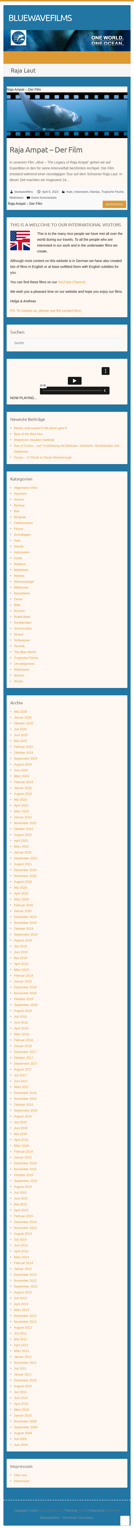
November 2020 (25, 876)
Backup (19, 505)
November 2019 (25, 923)
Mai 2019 (20, 958)
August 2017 (23, 1069)
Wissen (19, 675)
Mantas (95, 192)
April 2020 (21, 893)
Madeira (19, 564)
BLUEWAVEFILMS (40, 17)
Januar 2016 (23, 1157)
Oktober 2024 (23, 752)
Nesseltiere (22, 593)
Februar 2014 (23, 1263)
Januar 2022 (23, 852)
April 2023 (21, 805)
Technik (19, 646)
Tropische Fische (112, 192)
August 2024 (23, 764)
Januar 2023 (23, 817)
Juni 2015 (21, 1198)
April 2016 (21, 1140)
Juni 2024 (21, 770)
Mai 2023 (20, 799)
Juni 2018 (21, 1022)
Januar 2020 (23, 911)
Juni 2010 (21, 1398)
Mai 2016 (20, 1134)
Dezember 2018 (25, 987)
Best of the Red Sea (28, 434)
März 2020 (21, 899)
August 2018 (23, 1011)
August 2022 (23, 835)
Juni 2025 (21, 735)
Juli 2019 (20, 946)
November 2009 (25, 1421)
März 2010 (21, 1409)
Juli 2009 (20, 1439)
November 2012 (25, 1321)
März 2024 (21, 776)
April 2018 (21, 1028)
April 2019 (21, 964)
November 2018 (25, 993)
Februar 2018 (23, 1040)
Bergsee (20, 517)
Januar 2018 (23, 1046)
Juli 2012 (20, 1333)
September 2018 (25, 1005)
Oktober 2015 (23, 1175)
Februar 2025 (23, 747)
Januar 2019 (23, 981)
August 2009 (23, 1433)
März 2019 (21, 969)
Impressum (22, 1481)
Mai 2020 (20, 887)
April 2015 (21, 1210)
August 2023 (23, 794)
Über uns (20, 1475)
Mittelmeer (21, 587)
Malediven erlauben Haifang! (34, 440)
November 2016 (25, 1099)
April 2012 (21, 1345)
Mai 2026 (20, 711)
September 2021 (25, 858)
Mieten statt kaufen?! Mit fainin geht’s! (40, 428)
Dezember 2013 (25, 1275)
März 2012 (21, 1351)
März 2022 (21, 846)
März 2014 (21, 1257)
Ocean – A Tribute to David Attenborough (43, 457)
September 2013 (25, 1286)
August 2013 (23, 1292)
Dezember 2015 (25, 1163)
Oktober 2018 (23, 999)
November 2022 (25, 823)
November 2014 (25, 1228)
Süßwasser (22, 640)
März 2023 (21, 811)
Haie (69, 192)
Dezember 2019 (25, 917)
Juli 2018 (20, 1016)
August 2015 (23, 1187)
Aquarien (20, 493)
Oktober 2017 (23, 1057)
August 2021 (23, 864)
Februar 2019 (23, 975)
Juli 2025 (20, 729)
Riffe (17, 605)
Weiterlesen (114, 204)
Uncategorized (24, 664)
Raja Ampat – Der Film (46, 149)
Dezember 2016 (25, 1093)
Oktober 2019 (23, 928)
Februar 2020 (23, 905)
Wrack (18, 681)
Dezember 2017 (25, 1052)
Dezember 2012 (25, 1316)
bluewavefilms (23, 192)
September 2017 (25, 1063)
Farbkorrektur (23, 523)
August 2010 (23, 1386)
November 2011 (25, 1362)
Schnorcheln (23, 628)
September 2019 (25, 934)
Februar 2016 (23, 1151)
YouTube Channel (71, 282)
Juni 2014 (21, 1245)
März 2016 (21, 1145)
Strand (18, 634)
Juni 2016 (21, 1128)
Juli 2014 (20, 1239)
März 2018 (21, 1034)
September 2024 (25, 758)
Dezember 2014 (25, 1222)
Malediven (21, 570)
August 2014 (23, 1233)
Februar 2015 (23, 1216)
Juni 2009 (21, 1445)
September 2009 (25, 1427)
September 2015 (25, 1181)
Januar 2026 (23, 717)
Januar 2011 (23, 1374)
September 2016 (25, 1110)
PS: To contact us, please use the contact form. (46, 311)
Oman (18, 599)
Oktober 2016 (23, 1104)
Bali (16, 511)
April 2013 (21, 1304)
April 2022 (21, 840)
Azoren (19, 499)
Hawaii (19, 546)
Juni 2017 (21, 1081)
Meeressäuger (24, 581)
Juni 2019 (21, 952)
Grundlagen (22, 534)
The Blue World (25, 652)
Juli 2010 (20, 1392)
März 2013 (21, 1310)
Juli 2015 (20, 1192)
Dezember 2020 (25, 870)
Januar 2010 (23, 1415)
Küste (18, 558)
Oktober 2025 (23, 723)
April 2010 (21, 1404)
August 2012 (23, 1327)
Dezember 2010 (25, 1380)
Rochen (19, 611)
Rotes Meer (22, 617)
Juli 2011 (20, 1368)
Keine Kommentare (44, 197)
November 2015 (25, 1169)
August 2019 (23, 940)
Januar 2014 (23, 1269)
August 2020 (23, 882)
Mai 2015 (20, 1204)
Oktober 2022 (23, 829)
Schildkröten (23, 622)
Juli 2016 (20, 1122)
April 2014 (21, 1251)
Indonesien (81, 192)
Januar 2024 (23, 788)
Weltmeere (16, 197)
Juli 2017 (20, 1075)
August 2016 (23, 1116)
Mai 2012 (20, 1339)
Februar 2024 (23, 782)
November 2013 (25, 1280)
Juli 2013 (20, 1298)
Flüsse (18, 529)
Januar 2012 (23, 1357)
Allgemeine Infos (25, 488)
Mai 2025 (20, 741)
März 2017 (21, 1087)
